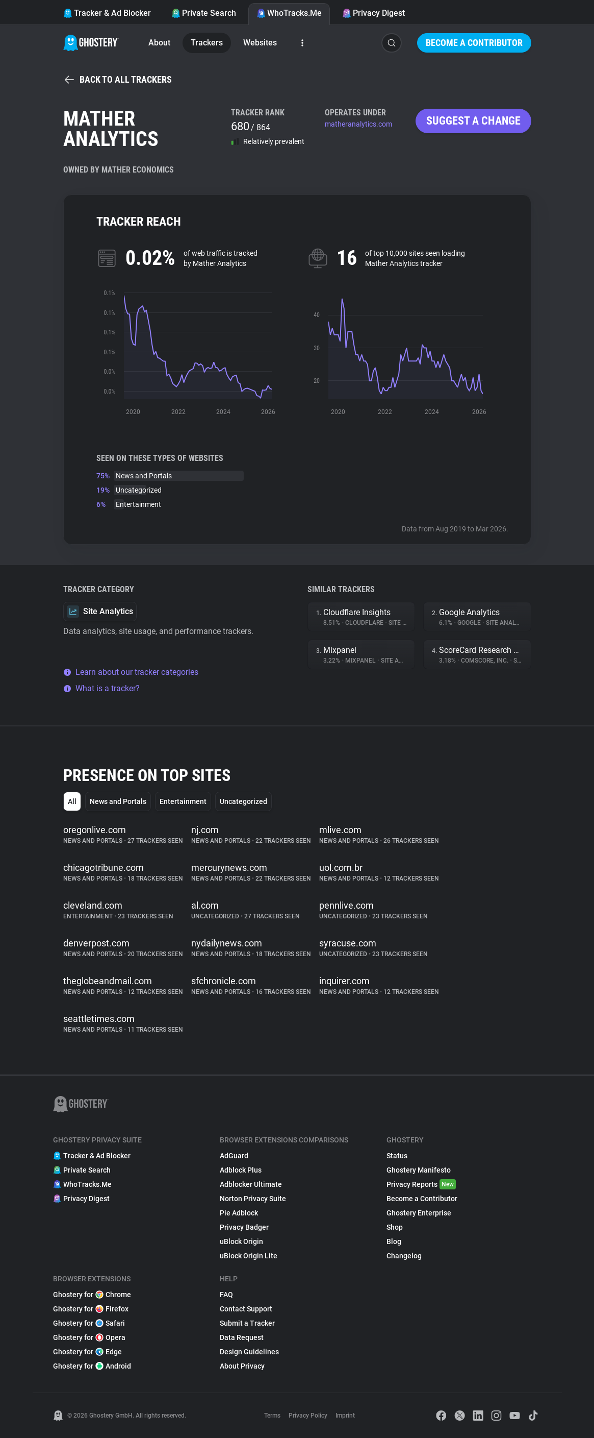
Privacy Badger (244, 1227)
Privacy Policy (308, 1415)
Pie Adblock (239, 1213)
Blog (393, 1241)
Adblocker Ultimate (251, 1184)
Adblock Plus (241, 1170)
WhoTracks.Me (289, 13)
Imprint (345, 1415)
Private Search (203, 13)
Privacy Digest (373, 13)
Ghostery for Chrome (92, 1294)
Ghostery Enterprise (418, 1213)
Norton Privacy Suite (253, 1199)
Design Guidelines (249, 1352)
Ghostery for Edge (87, 1352)
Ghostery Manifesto (418, 1170)
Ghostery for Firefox (90, 1309)
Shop (394, 1227)
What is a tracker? (101, 688)
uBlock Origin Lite (248, 1256)
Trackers (207, 42)
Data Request (242, 1337)
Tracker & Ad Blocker (107, 13)
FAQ (226, 1294)
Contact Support (246, 1309)
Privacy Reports (421, 1184)
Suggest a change (473, 120)
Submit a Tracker (247, 1323)
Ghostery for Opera (89, 1337)
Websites (260, 42)
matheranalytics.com (358, 124)
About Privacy (242, 1366)
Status (396, 1156)
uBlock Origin (241, 1241)
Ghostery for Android (92, 1366)
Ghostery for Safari (89, 1323)
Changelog (404, 1256)
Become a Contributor (474, 42)
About (159, 42)
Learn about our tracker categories (130, 672)
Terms (272, 1415)
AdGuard (234, 1156)
